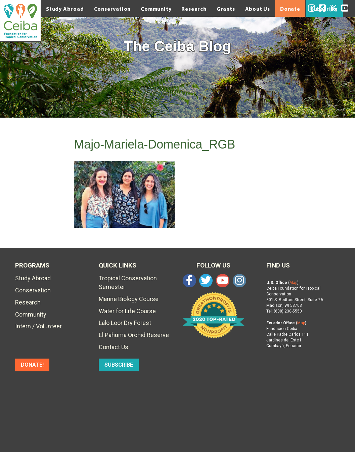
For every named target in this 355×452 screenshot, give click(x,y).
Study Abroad (65, 8)
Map (293, 282)
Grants (226, 8)
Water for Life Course (127, 311)
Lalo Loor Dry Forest (125, 322)
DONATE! (32, 365)
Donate (290, 8)
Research (193, 8)
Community (156, 8)
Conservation (112, 8)
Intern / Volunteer (38, 326)
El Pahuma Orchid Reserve (134, 334)
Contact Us (113, 347)
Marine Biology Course (129, 298)
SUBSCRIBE (118, 365)
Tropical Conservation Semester (128, 282)
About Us (257, 8)
